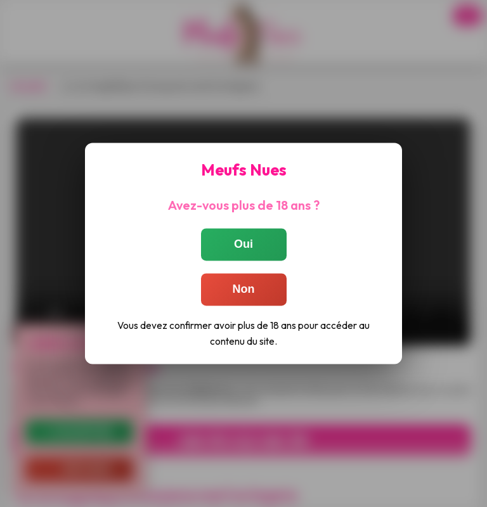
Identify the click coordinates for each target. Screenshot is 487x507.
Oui (243, 244)
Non (244, 289)
